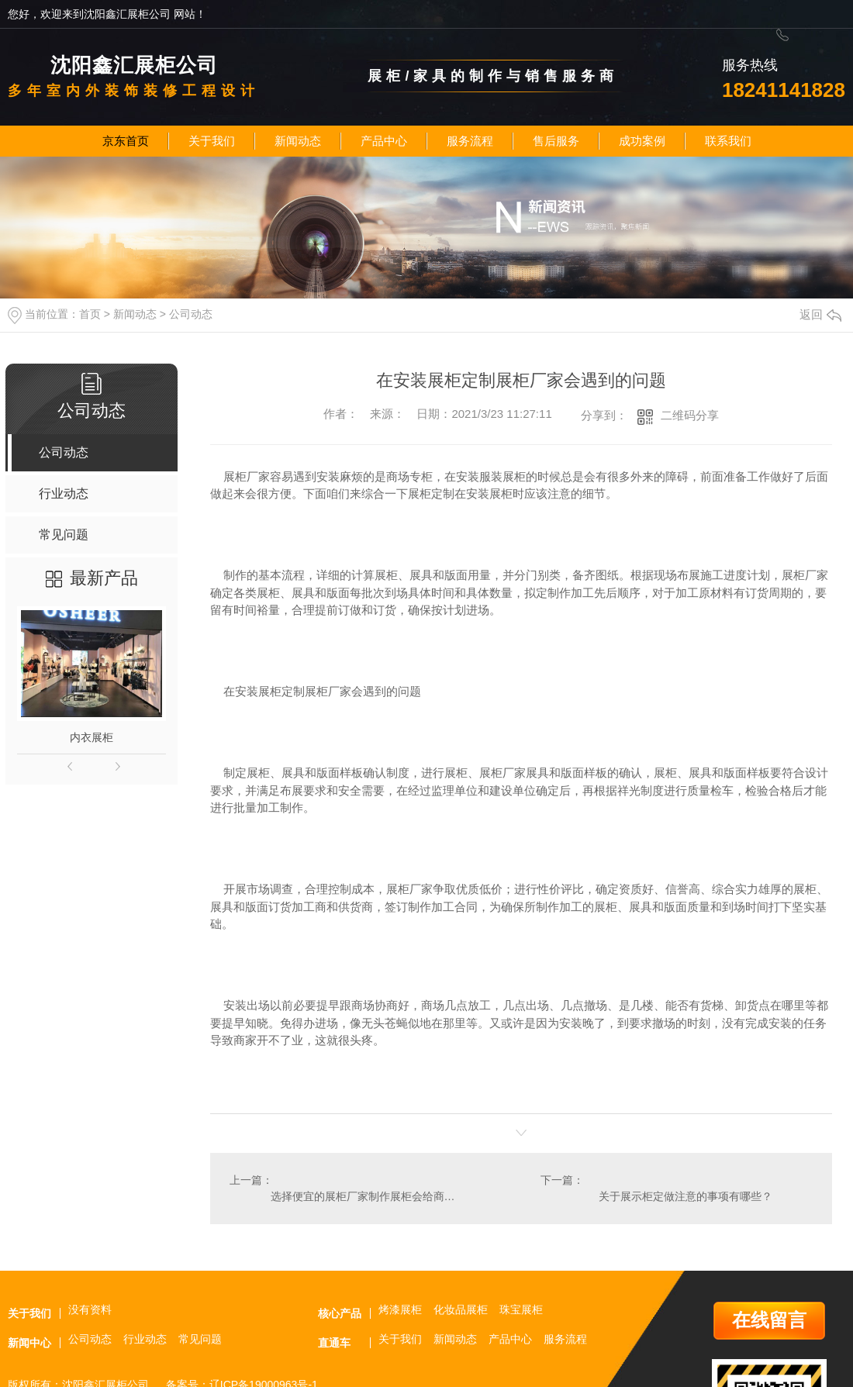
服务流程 (470, 140)
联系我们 (728, 140)
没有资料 (90, 1309)
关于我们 (211, 140)
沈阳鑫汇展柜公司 (134, 65)
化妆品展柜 (460, 1309)
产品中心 (384, 140)
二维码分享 (690, 415)
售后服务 (556, 140)
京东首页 (125, 140)
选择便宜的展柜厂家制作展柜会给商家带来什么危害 (365, 1196)
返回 (820, 314)
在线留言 (769, 1319)
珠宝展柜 (521, 1309)
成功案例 (642, 140)
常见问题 (200, 1339)
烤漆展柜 (400, 1309)
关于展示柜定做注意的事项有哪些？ (685, 1196)
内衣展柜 (91, 737)
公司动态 (190, 314)
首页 (90, 314)
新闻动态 (298, 140)
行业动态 (145, 1339)
